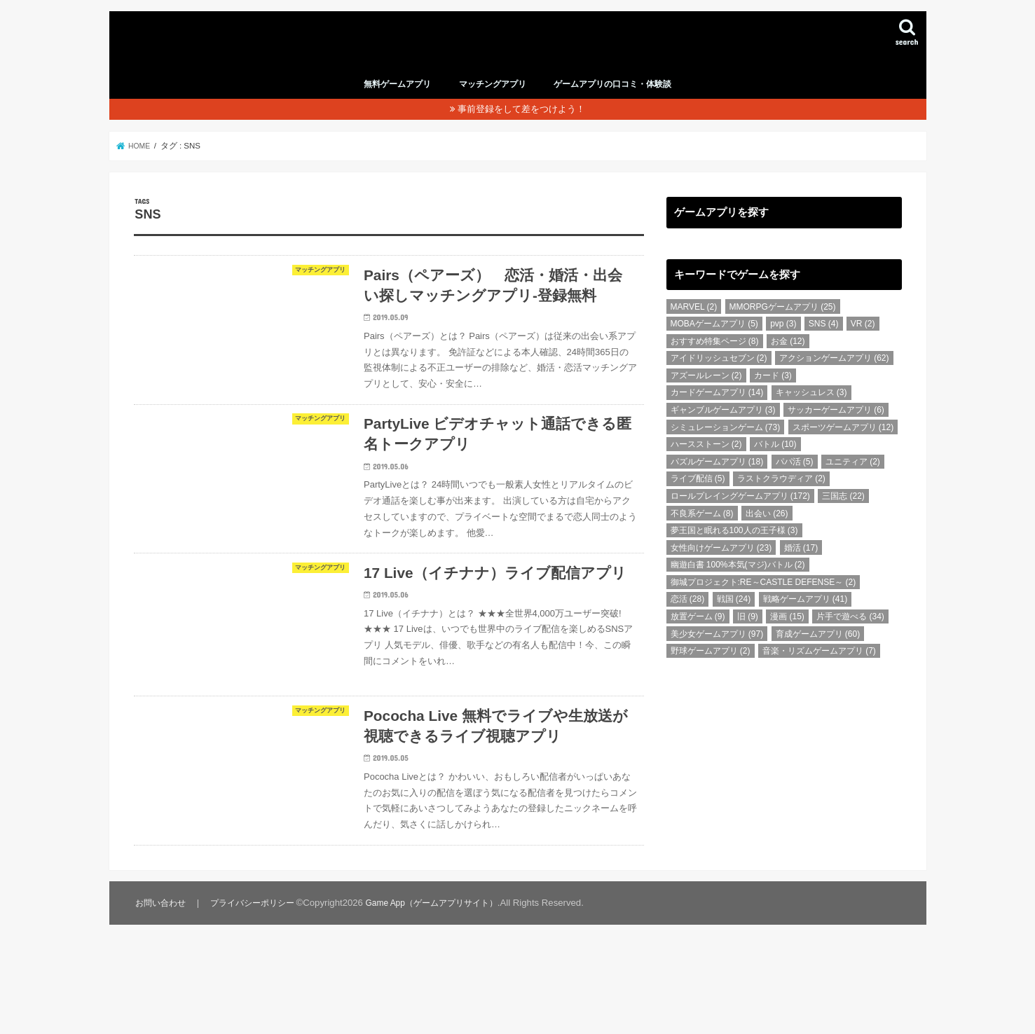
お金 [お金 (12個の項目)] (788, 360)
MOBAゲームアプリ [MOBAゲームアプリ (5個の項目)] (714, 342)
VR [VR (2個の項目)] (863, 342)
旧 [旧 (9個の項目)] (747, 635)
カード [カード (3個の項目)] (773, 394)
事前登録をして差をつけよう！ (521, 128)
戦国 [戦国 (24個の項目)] (734, 618)
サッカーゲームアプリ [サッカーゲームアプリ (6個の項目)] (836, 429)
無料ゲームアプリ (397, 103)
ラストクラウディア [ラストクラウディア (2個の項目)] (781, 498)
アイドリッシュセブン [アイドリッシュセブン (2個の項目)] (719, 377)
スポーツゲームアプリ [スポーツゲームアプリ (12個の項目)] (843, 446)
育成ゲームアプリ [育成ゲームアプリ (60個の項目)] (818, 653)
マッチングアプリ (492, 103)
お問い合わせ (161, 989)
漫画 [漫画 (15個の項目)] (787, 635)
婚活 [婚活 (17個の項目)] (801, 567)
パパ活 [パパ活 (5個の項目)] (795, 480)
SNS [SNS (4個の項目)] (824, 342)
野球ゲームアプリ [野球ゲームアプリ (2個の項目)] (710, 670)
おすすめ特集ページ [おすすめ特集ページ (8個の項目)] (715, 360)
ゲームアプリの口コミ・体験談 (612, 103)
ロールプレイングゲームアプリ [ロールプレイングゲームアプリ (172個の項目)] (740, 515)
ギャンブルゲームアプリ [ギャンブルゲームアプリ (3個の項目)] (723, 429)
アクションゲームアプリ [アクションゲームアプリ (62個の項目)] (834, 377)
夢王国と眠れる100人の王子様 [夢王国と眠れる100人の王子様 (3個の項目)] (734, 549)
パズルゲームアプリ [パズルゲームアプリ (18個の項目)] (717, 480)
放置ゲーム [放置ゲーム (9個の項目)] (698, 635)
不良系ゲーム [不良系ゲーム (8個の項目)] (702, 532)
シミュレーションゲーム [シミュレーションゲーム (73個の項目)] (726, 446)
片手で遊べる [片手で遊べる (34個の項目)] (850, 635)
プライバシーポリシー (254, 989)
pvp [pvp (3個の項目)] (783, 342)
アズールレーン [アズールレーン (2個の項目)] (706, 394)
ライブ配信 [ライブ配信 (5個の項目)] (698, 498)
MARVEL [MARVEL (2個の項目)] (694, 326)
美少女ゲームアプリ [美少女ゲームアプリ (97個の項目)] (717, 653)
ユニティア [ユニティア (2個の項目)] (852, 480)
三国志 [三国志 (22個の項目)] (843, 515)
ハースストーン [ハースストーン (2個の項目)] (706, 463)
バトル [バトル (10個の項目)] (775, 463)
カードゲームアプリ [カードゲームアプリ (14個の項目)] (717, 412)
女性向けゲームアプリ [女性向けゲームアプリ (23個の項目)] (721, 567)
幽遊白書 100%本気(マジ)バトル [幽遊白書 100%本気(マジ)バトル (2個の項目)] (738, 584)
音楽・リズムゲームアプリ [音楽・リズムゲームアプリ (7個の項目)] (819, 670)
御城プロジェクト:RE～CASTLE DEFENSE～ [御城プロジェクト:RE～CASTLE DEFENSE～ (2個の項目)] (763, 601)
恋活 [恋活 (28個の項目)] (688, 618)
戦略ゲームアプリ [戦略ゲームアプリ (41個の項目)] (805, 618)
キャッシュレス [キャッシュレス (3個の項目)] (811, 412)
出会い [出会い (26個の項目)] (767, 532)
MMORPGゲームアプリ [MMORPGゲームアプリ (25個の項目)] (782, 326)
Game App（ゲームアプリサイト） (441, 989)
